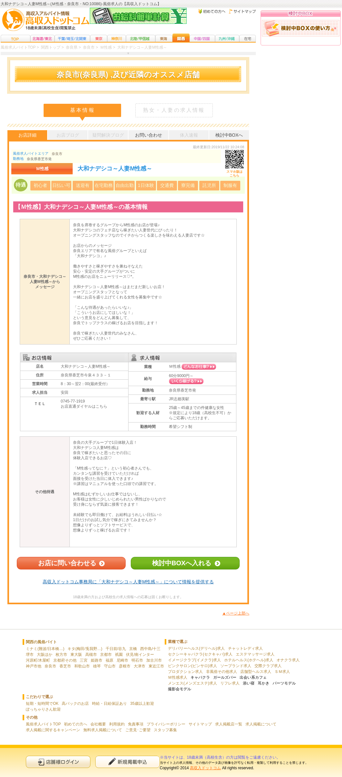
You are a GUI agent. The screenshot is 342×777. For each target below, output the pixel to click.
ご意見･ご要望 (137, 730)
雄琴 (97, 666)
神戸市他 (33, 666)
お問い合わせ (148, 135)
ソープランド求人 (235, 666)
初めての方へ (75, 724)
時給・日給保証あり (109, 703)
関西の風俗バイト (41, 642)
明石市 (137, 660)
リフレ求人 (230, 683)
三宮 (84, 660)
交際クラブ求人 (268, 666)
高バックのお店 (75, 703)
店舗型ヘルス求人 (255, 671)
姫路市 (96, 660)
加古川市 (154, 660)
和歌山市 (82, 666)
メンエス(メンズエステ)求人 (192, 683)
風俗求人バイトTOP (43, 724)
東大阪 (76, 654)
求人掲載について (260, 724)
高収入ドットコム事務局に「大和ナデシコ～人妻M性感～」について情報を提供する (128, 581)
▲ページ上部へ (235, 613)
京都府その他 (65, 660)
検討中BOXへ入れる (181, 563)
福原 (109, 660)
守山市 (110, 666)
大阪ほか (44, 654)
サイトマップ (200, 724)
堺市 (30, 654)
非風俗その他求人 (221, 671)
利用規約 (117, 724)
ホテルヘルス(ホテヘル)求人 (248, 660)
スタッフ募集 (165, 730)
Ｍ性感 (175, 366)
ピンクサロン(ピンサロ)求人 (192, 666)
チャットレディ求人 (245, 648)
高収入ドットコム (205, 768)
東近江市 (156, 666)
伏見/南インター (140, 654)
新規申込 (127, 761)
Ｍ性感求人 (177, 677)
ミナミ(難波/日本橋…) (45, 648)
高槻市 (91, 654)
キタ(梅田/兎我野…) (84, 648)
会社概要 (98, 724)
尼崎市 (122, 660)
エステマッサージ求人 (255, 654)
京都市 (106, 654)
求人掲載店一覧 (228, 724)
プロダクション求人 (185, 671)
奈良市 (57, 154)
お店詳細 (27, 135)
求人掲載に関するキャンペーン (53, 730)
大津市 (139, 666)
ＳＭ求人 (282, 671)
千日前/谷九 (116, 648)
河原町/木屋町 (38, 660)
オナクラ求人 (288, 660)
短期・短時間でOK (42, 703)
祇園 (119, 654)
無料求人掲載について (102, 730)
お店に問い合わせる (67, 563)
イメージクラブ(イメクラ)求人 (194, 660)
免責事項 (135, 724)
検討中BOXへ (229, 135)
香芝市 (65, 666)
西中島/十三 (150, 648)
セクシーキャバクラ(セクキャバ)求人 (200, 654)
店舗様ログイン (58, 761)
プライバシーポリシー (166, 724)
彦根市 (124, 666)
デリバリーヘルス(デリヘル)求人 (196, 648)
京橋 (133, 648)
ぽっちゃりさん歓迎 (43, 709)
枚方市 (61, 654)
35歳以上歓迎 (142, 703)
